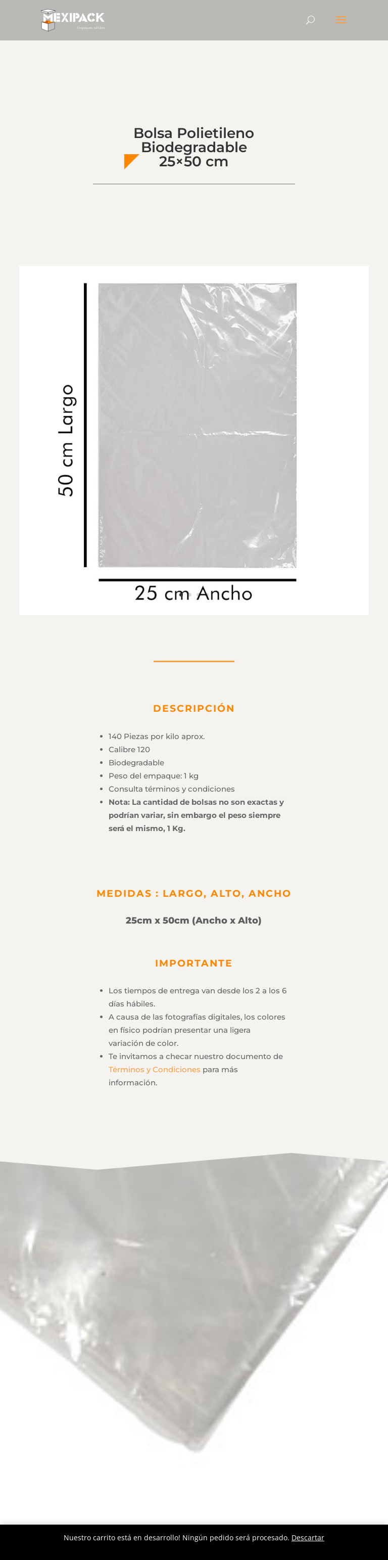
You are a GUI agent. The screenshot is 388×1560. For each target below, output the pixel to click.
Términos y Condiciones (155, 1069)
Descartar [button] (308, 1537)
